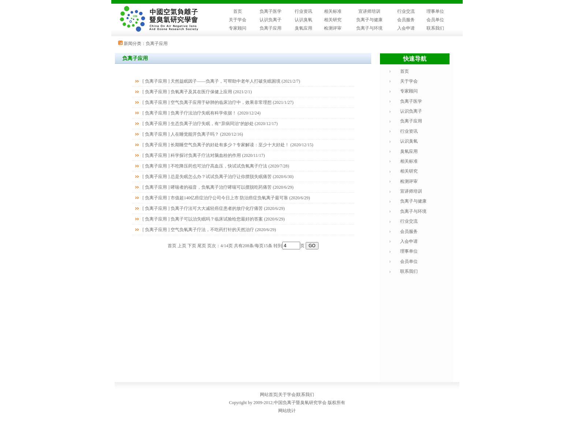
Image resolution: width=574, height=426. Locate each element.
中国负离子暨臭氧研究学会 (300, 402)
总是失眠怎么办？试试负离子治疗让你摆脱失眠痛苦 (221, 176)
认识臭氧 (303, 19)
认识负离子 (271, 19)
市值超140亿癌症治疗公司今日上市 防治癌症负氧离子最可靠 (229, 197)
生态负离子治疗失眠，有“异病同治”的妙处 (212, 123)
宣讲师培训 (369, 11)
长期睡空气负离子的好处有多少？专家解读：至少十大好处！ (230, 144)
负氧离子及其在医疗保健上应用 (201, 91)
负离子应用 (271, 28)
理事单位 (435, 11)
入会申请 (406, 28)
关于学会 (237, 19)
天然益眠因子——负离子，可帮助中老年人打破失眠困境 (225, 81)
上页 (182, 245)
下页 (191, 245)
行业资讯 (303, 11)
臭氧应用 (303, 28)
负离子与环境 (369, 28)
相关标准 (333, 11)
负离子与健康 (369, 19)
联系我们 (435, 28)
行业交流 (406, 11)
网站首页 (268, 394)
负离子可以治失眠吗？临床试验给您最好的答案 (217, 219)
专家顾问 (237, 28)
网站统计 (287, 410)
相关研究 (333, 19)
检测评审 (333, 28)
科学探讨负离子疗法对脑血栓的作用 (206, 155)
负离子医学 (271, 11)
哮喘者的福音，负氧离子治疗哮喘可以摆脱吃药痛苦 (221, 187)
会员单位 (435, 19)
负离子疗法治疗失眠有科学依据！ (203, 113)
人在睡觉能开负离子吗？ (195, 134)
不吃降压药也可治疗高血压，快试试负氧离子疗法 (219, 166)
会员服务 (406, 19)
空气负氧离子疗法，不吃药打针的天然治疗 (212, 229)
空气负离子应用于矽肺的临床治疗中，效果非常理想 (221, 102)
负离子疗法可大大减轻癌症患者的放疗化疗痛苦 (217, 208)
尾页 (201, 245)
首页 (237, 11)
